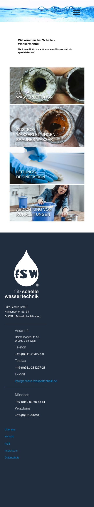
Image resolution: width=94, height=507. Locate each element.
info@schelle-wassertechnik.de (36, 381)
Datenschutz (12, 457)
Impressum (11, 450)
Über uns (10, 429)
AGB (7, 443)
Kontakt (9, 436)
